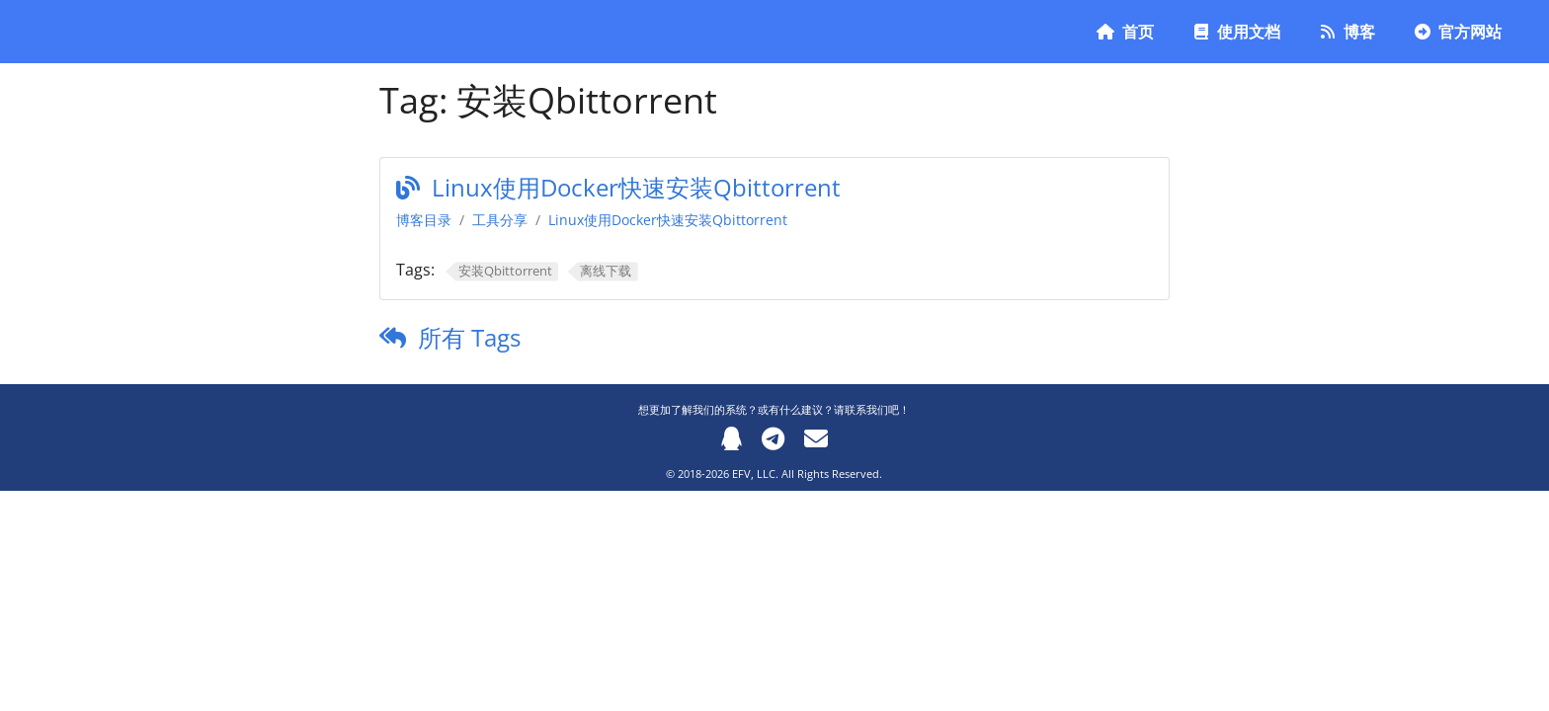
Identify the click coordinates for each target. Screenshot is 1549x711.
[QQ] (731, 438)
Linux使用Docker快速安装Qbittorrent (636, 187)
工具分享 (500, 219)
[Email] (816, 438)
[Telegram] (773, 438)
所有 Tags (469, 337)
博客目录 (423, 219)
